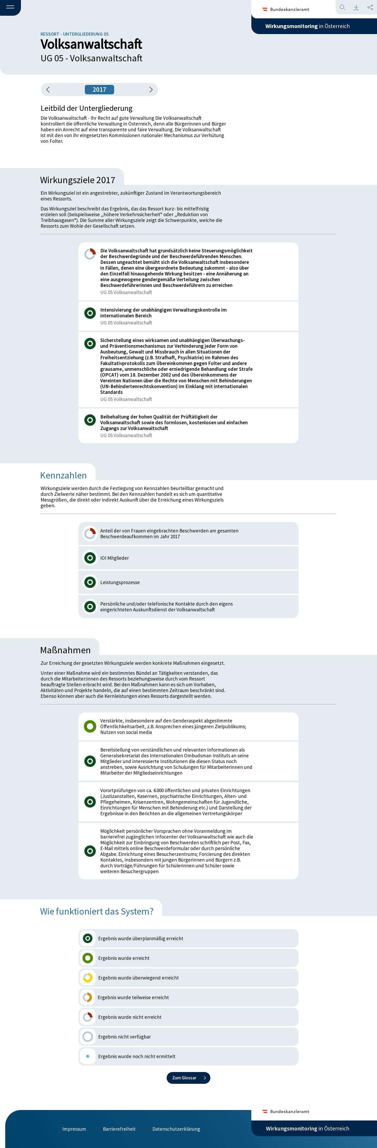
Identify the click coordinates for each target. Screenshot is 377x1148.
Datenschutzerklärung (176, 1129)
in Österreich (307, 26)
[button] (10, 8)
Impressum (74, 1129)
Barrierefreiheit (119, 1129)
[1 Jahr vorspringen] (149, 90)
